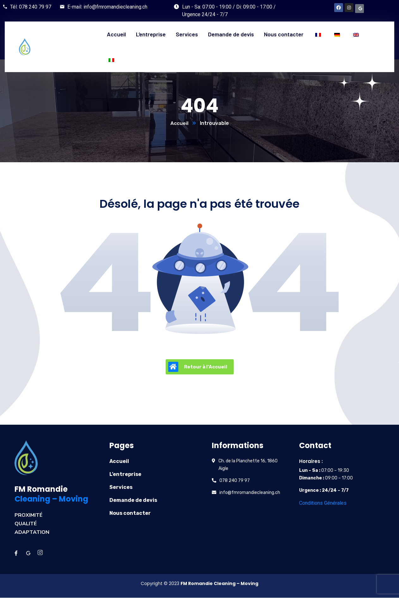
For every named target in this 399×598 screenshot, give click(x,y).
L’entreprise (125, 475)
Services (120, 487)
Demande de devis (133, 500)
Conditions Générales (323, 503)
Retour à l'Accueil (197, 367)
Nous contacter (130, 513)
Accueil (179, 123)
